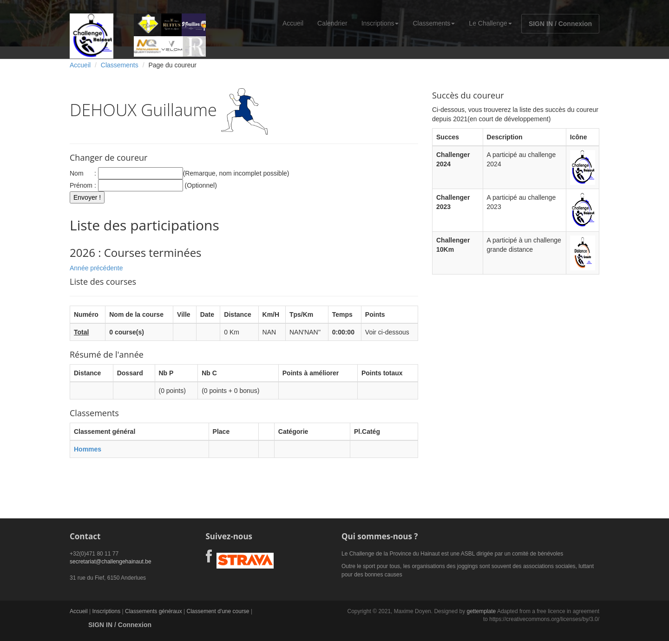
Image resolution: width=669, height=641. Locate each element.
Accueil (292, 23)
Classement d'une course (218, 611)
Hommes (87, 449)
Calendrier (332, 23)
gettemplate (481, 611)
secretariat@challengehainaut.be (110, 561)
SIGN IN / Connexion (560, 23)
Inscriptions (380, 23)
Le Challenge (490, 23)
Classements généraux (153, 611)
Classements (434, 23)
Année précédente (96, 268)
